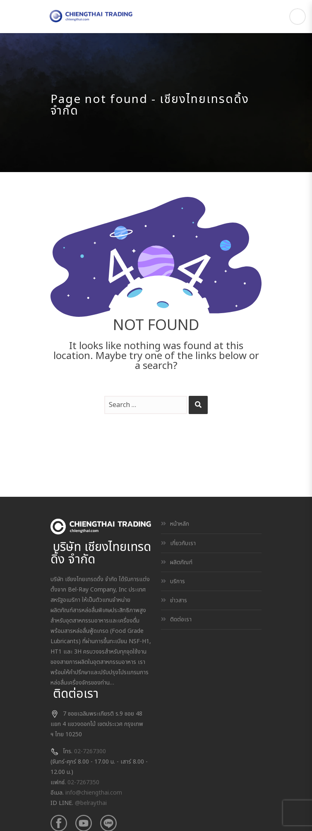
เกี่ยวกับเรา (183, 543)
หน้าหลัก (179, 524)
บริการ (177, 581)
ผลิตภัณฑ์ (181, 562)
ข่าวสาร (178, 600)
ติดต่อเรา (181, 619)
